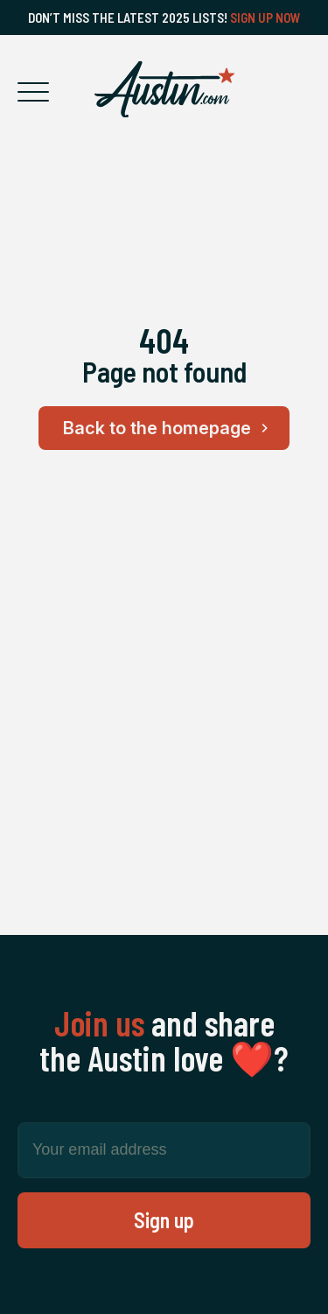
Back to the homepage (168, 428)
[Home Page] (164, 89)
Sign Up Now (265, 17)
